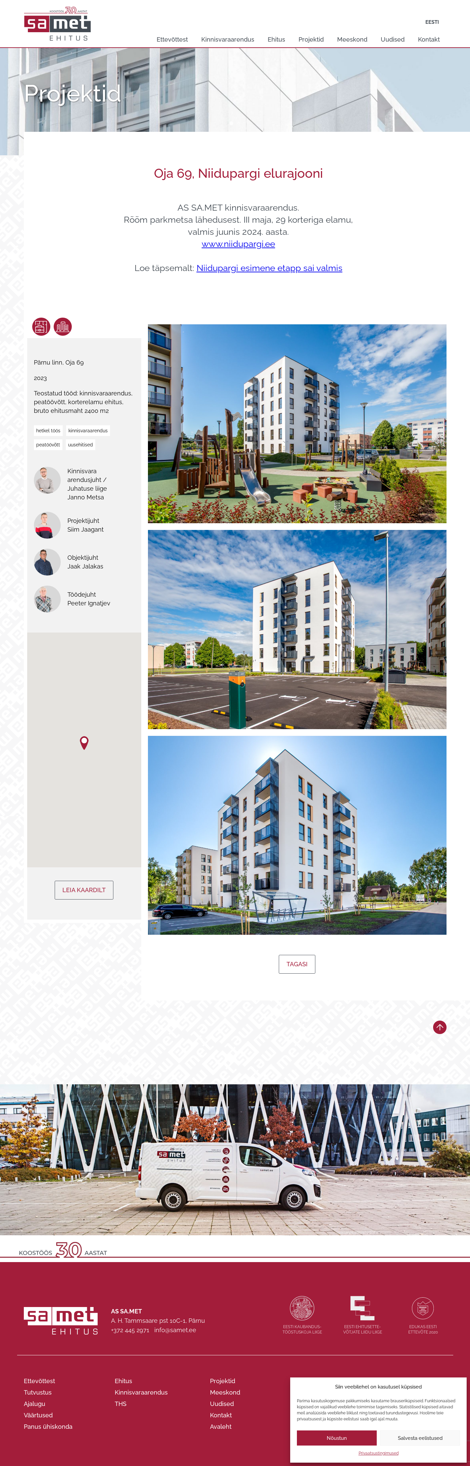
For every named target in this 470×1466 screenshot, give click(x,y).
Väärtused (38, 1415)
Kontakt (429, 39)
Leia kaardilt (84, 889)
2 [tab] (239, 123)
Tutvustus (38, 1392)
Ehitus (276, 39)
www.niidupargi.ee (238, 244)
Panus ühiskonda (48, 1426)
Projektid (311, 39)
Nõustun (337, 1438)
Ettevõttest (172, 39)
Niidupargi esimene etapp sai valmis (270, 268)
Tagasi (297, 964)
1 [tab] (231, 123)
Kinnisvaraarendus (227, 39)
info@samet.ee (175, 1330)
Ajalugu (34, 1403)
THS (120, 1403)
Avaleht (220, 1426)
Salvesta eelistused (420, 1438)
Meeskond (352, 39)
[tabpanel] (235, 101)
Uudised (393, 39)
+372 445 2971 (130, 1330)
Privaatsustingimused (379, 1453)
